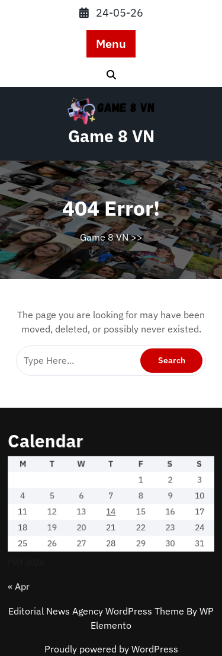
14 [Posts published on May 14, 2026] (111, 508)
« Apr (24, 578)
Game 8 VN (111, 136)
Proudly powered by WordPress (111, 649)
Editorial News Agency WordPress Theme (97, 611)
